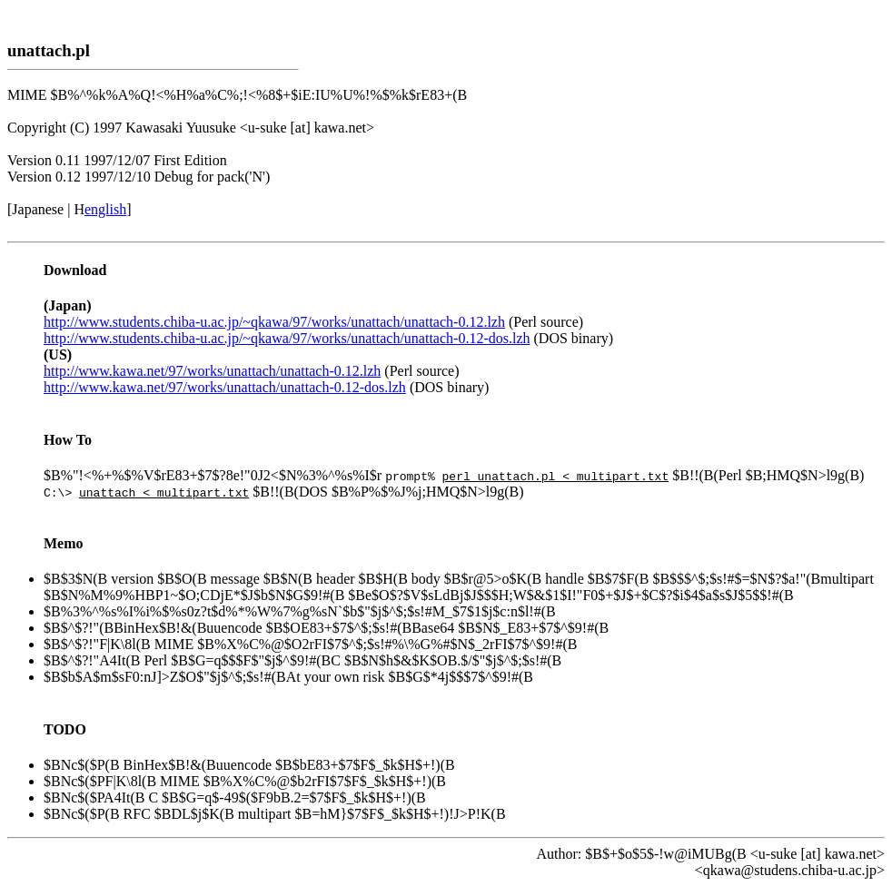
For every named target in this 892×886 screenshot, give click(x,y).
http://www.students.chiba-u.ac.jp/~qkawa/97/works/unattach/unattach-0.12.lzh (274, 322)
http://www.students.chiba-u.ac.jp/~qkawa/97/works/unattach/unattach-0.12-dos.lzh (287, 338)
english (105, 209)
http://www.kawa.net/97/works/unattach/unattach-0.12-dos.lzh (225, 387)
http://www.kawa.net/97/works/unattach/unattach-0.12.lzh (212, 371)
